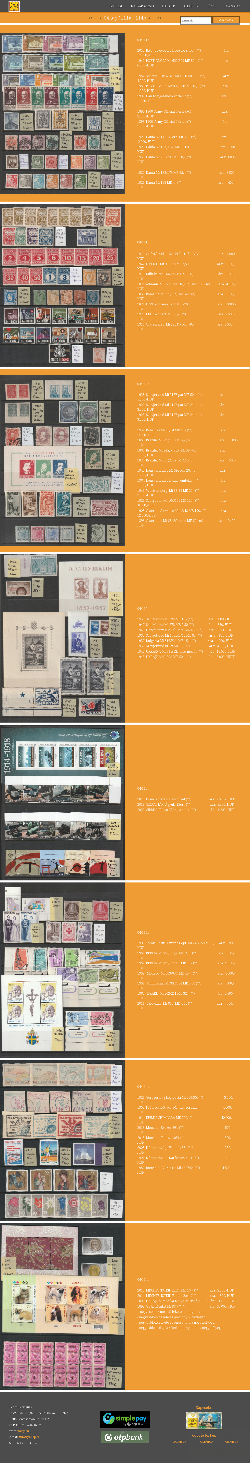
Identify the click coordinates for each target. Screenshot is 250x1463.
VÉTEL (211, 6)
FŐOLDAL (116, 6)
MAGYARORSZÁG (142, 6)
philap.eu (14, 6)
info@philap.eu (29, 1437)
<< (90, 18)
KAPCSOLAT (232, 6)
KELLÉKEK (190, 6)
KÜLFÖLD (168, 6)
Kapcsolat (204, 1407)
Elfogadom (215, 1453)
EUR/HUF (179, 1441)
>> (159, 18)
